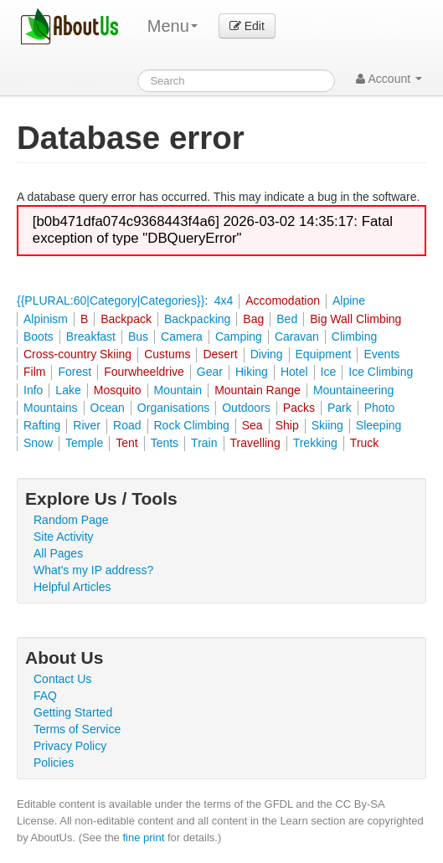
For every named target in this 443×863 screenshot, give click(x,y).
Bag (253, 319)
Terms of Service (77, 729)
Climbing (354, 336)
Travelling (255, 442)
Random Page (71, 520)
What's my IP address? (93, 570)
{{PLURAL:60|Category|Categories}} (110, 300)
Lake (67, 390)
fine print (143, 837)
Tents (164, 442)
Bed (286, 319)
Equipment (324, 354)
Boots (38, 336)
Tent (126, 442)
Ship (287, 425)
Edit (247, 26)
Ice (329, 371)
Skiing (327, 425)
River (86, 425)
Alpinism (45, 319)
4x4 (224, 300)
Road (127, 425)
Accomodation (282, 300)
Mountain (178, 390)
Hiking (251, 371)
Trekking (315, 442)
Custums (167, 354)
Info (33, 390)
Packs (299, 407)
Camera (182, 336)
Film (34, 371)
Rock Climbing (191, 425)
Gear (210, 371)
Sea (252, 425)
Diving (266, 354)
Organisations (173, 407)
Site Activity (63, 536)
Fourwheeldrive (144, 371)
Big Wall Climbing (355, 319)
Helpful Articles (72, 586)
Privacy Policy (69, 746)
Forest (74, 371)
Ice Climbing (380, 371)
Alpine (348, 300)
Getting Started (72, 712)
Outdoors (246, 407)
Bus (138, 336)
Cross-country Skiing (77, 354)
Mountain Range (257, 390)
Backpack (126, 319)
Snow (38, 442)
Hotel (294, 371)
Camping (238, 336)
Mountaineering (353, 390)
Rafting (41, 425)
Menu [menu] (172, 26)
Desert (220, 354)
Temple (84, 442)
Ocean (107, 407)
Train (204, 442)
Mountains (50, 407)
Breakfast (91, 336)
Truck (364, 442)
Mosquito (118, 390)
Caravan (297, 336)
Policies (53, 762)
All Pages (58, 553)
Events (381, 354)
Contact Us (62, 679)
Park (339, 407)
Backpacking (197, 319)
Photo (379, 407)
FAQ (45, 695)
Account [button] (389, 78)
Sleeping (379, 425)
